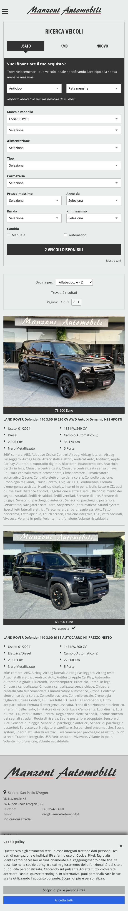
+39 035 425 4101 (52, 809)
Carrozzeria (16, 176)
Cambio (13, 229)
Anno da (73, 193)
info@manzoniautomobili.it (60, 814)
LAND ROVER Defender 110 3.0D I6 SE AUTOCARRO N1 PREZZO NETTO (57, 637)
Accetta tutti (64, 900)
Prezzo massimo (20, 193)
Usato (25, 46)
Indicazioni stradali (18, 819)
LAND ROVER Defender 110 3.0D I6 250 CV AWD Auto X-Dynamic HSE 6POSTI (62, 419)
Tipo (10, 158)
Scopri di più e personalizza (64, 890)
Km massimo (76, 211)
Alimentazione (18, 141)
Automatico (77, 235)
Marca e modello (20, 112)
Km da (12, 211)
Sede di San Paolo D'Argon (28, 792)
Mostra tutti (113, 260)
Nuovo (102, 46)
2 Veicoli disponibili (64, 249)
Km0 (64, 46)
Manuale (18, 235)
